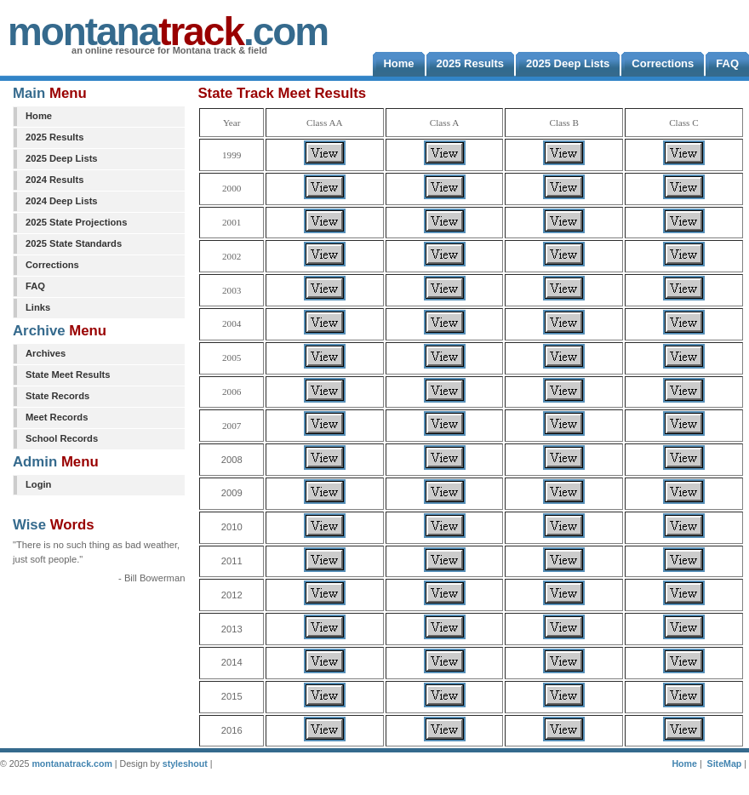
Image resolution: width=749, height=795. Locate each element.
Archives (46, 353)
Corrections (52, 265)
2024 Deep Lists (62, 201)
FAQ (35, 286)
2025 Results (54, 137)
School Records (62, 438)
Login (38, 484)
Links (38, 307)
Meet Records (57, 417)
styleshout (185, 763)
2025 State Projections (76, 222)
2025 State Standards (74, 243)
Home (39, 116)
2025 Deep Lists (62, 158)
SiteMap (724, 763)
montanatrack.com (71, 763)
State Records (57, 396)
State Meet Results (68, 374)
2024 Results (54, 179)
